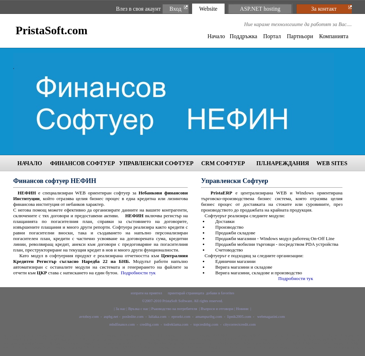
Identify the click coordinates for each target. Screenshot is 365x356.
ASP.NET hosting (260, 9)
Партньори (300, 36)
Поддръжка (243, 36)
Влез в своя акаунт (138, 9)
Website (208, 9)
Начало (216, 36)
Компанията (333, 36)
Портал (272, 36)
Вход (175, 9)
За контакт (323, 9)
